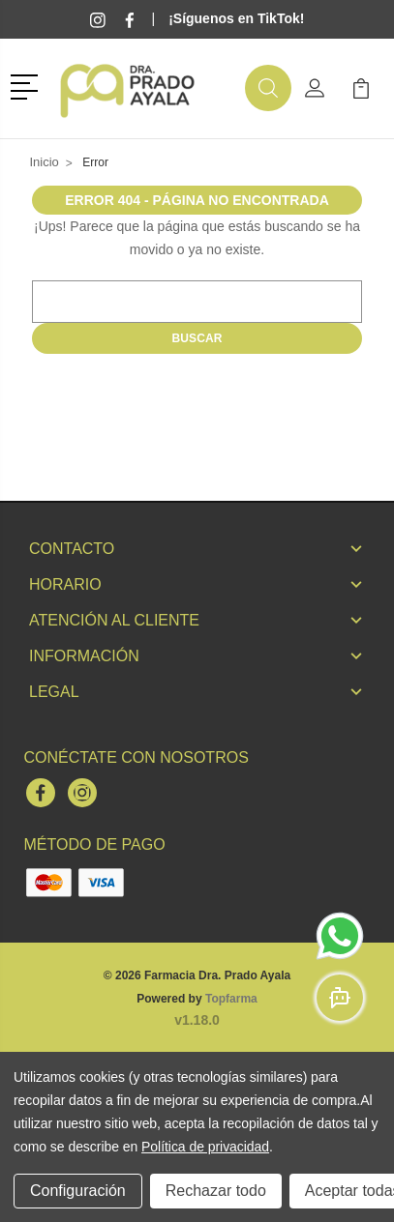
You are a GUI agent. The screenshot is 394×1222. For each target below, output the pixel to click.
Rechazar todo (216, 1190)
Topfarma (231, 998)
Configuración (78, 1190)
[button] (28, 85)
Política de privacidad (205, 1146)
